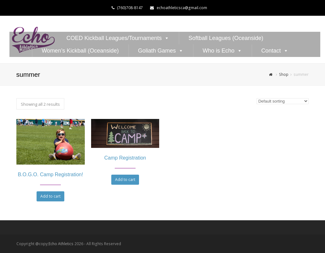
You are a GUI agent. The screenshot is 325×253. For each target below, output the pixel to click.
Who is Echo (219, 51)
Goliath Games (157, 51)
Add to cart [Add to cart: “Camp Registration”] (125, 179)
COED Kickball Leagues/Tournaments (114, 38)
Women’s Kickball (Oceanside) (80, 51)
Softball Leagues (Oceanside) (226, 38)
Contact (271, 51)
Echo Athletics (61, 243)
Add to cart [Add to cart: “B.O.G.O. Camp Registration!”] (50, 196)
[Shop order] (283, 101)
